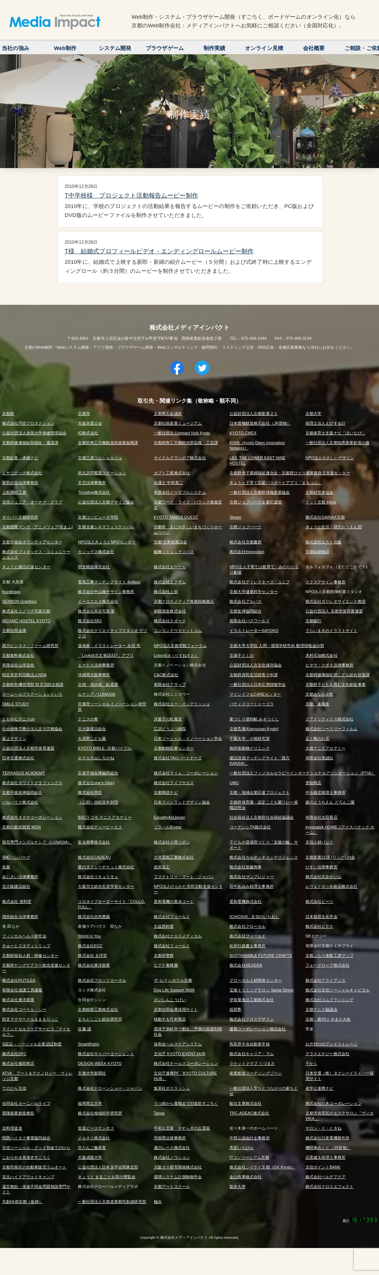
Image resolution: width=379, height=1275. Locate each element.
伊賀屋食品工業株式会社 (251, 1000)
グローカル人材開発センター (255, 980)
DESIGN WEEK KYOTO (100, 1063)
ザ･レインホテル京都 (173, 980)
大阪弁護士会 (90, 423)
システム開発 (115, 48)
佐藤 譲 (84, 1029)
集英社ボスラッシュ (172, 1088)
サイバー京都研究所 (20, 517)
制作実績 (215, 48)
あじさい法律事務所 (20, 876)
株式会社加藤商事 (245, 867)
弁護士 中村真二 (168, 482)
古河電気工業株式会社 (174, 857)
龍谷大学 (237, 1186)
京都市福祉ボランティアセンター (32, 542)
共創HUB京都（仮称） (22, 1201)
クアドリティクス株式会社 (330, 719)
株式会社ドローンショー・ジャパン (110, 1088)
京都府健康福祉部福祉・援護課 (30, 442)
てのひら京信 (14, 1088)
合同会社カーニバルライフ (26, 1103)
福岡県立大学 (90, 1103)
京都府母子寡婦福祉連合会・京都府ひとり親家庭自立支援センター (289, 473)
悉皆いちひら (241, 1147)
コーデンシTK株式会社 (250, 827)
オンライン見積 (264, 48)
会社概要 (314, 48)
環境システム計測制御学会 (178, 1177)
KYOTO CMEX (243, 433)
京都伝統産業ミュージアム (178, 423)
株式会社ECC (90, 946)
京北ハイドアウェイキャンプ (28, 1177)
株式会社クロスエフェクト (330, 1186)
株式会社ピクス (320, 926)
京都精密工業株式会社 (98, 1009)
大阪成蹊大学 (90, 1157)
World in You (89, 936)
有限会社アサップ (170, 684)
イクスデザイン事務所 (326, 582)
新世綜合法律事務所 (20, 482)
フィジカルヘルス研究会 (24, 936)
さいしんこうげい (170, 1000)
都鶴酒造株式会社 (170, 611)
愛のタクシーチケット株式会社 (106, 867)
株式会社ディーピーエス (100, 827)
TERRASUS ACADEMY (23, 773)
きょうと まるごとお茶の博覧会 (106, 1177)
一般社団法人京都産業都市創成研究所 (112, 1201)
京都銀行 (314, 621)
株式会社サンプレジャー (251, 876)
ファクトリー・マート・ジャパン (184, 876)
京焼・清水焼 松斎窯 (98, 684)
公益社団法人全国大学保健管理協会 (34, 433)
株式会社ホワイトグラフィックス (32, 783)
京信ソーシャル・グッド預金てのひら (36, 1147)
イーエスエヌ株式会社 (98, 601)
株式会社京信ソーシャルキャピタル (338, 990)
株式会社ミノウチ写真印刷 (26, 611)
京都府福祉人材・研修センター (30, 955)
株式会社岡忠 (90, 792)
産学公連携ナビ (320, 1088)
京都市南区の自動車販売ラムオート (34, 1167)
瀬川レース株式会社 (172, 1147)
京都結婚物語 (318, 552)
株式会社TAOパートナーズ (178, 758)
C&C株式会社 (166, 675)
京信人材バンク (320, 842)
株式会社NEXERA (245, 965)
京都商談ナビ (166, 792)
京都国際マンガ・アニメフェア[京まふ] (37, 527)
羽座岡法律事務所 (170, 1138)
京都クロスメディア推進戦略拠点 (184, 601)
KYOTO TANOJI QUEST (176, 517)
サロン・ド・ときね (324, 1128)
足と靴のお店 (318, 738)
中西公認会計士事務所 (249, 1138)
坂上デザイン (14, 738)
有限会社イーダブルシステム (180, 492)
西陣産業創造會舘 (18, 1113)
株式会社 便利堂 (16, 901)
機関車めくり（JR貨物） (328, 1147)
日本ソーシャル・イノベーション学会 (188, 738)
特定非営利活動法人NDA (24, 675)
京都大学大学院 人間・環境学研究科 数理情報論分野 (276, 645)
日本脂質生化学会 (322, 916)
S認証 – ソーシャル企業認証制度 (32, 1044)
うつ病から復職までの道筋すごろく (186, 1103)
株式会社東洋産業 (94, 965)
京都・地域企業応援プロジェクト (259, 792)
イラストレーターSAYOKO (253, 630)
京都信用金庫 (14, 630)
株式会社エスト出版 (324, 542)
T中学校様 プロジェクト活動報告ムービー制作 (131, 195)
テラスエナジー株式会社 (328, 1054)
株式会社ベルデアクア (326, 1177)
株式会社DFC (14, 1054)
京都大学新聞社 (92, 1073)
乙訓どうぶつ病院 (170, 729)
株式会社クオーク (170, 621)
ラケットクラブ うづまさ (252, 1063)
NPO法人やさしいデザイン (330, 458)
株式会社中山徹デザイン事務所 (106, 591)
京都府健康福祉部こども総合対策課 (338, 675)
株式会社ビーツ (320, 901)
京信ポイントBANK (323, 1167)
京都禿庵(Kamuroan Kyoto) (253, 729)
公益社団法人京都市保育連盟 (28, 748)
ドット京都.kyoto (321, 502)
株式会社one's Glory (96, 783)
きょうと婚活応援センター (26, 567)
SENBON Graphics (19, 601)
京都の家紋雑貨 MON (21, 827)
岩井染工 (162, 867)
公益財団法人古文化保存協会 (255, 665)
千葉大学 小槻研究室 (249, 738)
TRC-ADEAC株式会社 (249, 1113)
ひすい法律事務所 (322, 867)
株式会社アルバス (245, 601)
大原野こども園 (92, 738)
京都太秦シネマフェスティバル (106, 527)
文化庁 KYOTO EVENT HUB (179, 1054)
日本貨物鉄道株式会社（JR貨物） (260, 423)
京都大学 (314, 413)
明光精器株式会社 (94, 567)
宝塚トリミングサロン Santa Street (261, 990)
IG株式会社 (88, 433)
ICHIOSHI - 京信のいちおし (254, 916)
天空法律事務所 (92, 482)
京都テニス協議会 (322, 1009)
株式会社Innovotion (246, 552)
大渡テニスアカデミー (326, 748)
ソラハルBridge (168, 827)
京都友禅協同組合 (245, 611)
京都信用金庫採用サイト (176, 1009)
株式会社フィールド (172, 916)
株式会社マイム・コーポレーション (186, 773)
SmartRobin (88, 1044)
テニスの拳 (88, 719)
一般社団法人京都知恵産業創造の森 (338, 442)
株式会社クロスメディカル (178, 936)
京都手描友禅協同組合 (98, 773)
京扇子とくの (241, 655)
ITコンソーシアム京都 (249, 1157)
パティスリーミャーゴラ (251, 704)
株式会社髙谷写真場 (96, 611)
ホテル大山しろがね (96, 758)
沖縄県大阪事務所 (94, 675)
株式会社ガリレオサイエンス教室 (336, 601)
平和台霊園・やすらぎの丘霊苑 (182, 1128)
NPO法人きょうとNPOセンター (106, 542)
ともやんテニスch (18, 719)
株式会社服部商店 (18, 1063)
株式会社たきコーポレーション (334, 1103)
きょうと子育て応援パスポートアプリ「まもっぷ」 (275, 482)
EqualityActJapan (169, 817)
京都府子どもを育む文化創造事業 (336, 684)
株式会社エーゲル (170, 567)
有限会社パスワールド (249, 621)
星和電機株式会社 (245, 901)
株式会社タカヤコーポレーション (32, 817)
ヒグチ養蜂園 (166, 965)
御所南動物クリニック (249, 748)
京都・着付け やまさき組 (328, 1019)
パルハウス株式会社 (20, 802)
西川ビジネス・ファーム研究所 (30, 645)
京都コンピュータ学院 (98, 517)
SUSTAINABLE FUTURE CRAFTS (260, 955)
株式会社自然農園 (94, 916)
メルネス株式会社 (94, 1138)
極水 (158, 1201)
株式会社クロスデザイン (251, 1019)
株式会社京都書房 (245, 542)
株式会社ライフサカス (174, 783)
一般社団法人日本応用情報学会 (257, 684)
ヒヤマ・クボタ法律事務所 (330, 665)
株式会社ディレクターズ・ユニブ (259, 582)
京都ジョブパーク (245, 527)
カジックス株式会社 (96, 552)
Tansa (159, 1113)
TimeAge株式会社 (94, 492)
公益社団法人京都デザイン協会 (106, 502)
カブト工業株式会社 (172, 473)
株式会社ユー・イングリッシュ (182, 704)
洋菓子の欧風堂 (168, 719)
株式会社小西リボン (172, 842)
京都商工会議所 (168, 413)
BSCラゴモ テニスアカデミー (104, 817)
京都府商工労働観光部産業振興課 (108, 442)
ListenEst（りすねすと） (176, 655)
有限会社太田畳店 (322, 817)
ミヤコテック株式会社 (22, 473)
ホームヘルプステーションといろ (32, 694)
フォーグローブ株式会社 (328, 965)
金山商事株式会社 (245, 1177)
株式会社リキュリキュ (98, 876)
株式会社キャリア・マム (251, 1054)
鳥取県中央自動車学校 (249, 1044)
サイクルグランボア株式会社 (180, 458)
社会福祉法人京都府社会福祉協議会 (261, 817)
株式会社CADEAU (94, 857)
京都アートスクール (172, 1186)
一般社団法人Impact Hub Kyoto (182, 433)
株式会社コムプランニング (330, 1000)
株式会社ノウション (172, 1157)
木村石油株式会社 (322, 655)
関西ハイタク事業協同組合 (26, 1138)
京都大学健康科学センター (253, 591)
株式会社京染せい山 (324, 876)
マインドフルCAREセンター (255, 694)
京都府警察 (164, 955)
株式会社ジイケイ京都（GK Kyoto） (262, 1167)
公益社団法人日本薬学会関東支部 (108, 1167)
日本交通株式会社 (18, 758)
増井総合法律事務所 (20, 916)
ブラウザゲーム (165, 48)
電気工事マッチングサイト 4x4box (109, 582)
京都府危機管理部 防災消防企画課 (32, 684)
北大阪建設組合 (92, 729)
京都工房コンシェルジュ (100, 458)
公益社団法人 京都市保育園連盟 (334, 611)
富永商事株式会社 (94, 842)
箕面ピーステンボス (96, 1128)
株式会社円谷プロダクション (28, 423)
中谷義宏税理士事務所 (326, 792)
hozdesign (11, 591)
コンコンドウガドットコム (178, 630)
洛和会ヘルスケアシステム (178, 1044)
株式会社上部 (166, 591)
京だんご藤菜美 (92, 1147)
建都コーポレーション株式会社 (257, 1029)
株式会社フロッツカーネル (102, 980)
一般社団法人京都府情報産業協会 (259, 492)
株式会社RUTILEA (18, 980)
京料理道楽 (12, 1128)
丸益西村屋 (164, 926)
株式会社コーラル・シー (24, 1009)
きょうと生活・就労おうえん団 (334, 527)
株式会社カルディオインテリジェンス (263, 857)
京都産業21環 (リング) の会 (330, 857)
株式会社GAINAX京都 (325, 517)
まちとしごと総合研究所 (100, 1019)
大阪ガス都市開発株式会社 (178, 1167)
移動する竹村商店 (170, 1019)
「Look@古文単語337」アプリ (106, 655)
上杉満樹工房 (14, 492)
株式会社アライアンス (326, 980)
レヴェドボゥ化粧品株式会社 (332, 886)
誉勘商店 (314, 783)
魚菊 (6, 867)
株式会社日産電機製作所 (328, 1138)
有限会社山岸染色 (18, 665)
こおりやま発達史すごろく (26, 1157)
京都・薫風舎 (318, 704)
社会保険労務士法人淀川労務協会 (32, 729)
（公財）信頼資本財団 (98, 802)
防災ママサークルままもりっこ (30, 1019)
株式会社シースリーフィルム (332, 729)
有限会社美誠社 (320, 758)
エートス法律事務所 (96, 665)
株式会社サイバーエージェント (106, 1054)
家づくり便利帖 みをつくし (254, 719)
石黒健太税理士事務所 (326, 1157)
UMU (234, 783)
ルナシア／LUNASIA (96, 694)
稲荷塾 (235, 1009)
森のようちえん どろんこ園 (330, 802)
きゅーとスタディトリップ (26, 946)
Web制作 (65, 48)
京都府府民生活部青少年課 (253, 675)
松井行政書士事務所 (247, 946)
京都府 (8, 413)
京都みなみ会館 (320, 694)
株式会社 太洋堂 (92, 955)
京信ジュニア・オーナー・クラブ (32, 502)
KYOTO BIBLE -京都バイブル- (105, 748)
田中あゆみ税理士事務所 (251, 886)
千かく (311, 1063)
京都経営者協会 (320, 492)
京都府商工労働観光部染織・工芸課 (186, 442)
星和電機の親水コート (174, 901)
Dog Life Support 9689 (174, 990)
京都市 (84, 413)
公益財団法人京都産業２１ (253, 413)
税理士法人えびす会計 (326, 423)
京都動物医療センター (174, 748)
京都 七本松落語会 (170, 542)
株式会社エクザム (170, 582)
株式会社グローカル (247, 926)
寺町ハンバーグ (16, 857)
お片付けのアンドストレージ (332, 1044)
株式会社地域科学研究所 (100, 1113)
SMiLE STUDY (15, 704)
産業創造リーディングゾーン (255, 1073)
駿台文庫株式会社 (245, 1103)
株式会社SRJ (90, 621)
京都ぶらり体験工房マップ (330, 955)
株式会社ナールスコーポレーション (186, 1063)
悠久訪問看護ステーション (102, 473)
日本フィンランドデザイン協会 (182, 802)
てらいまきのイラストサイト (332, 630)
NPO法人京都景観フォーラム (180, 645)
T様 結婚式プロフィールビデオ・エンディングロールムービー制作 (159, 251)
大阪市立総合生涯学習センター (106, 886)
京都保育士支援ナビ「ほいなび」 (336, 433)
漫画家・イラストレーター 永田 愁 (109, 645)
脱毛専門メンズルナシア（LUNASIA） (37, 842)
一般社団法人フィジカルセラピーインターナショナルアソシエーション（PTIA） (302, 773)
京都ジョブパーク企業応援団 (255, 502)
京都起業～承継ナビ (20, 458)
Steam (235, 517)
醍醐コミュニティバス (174, 552)
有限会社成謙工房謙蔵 (22, 990)
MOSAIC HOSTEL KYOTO (26, 621)
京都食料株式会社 (18, 655)
